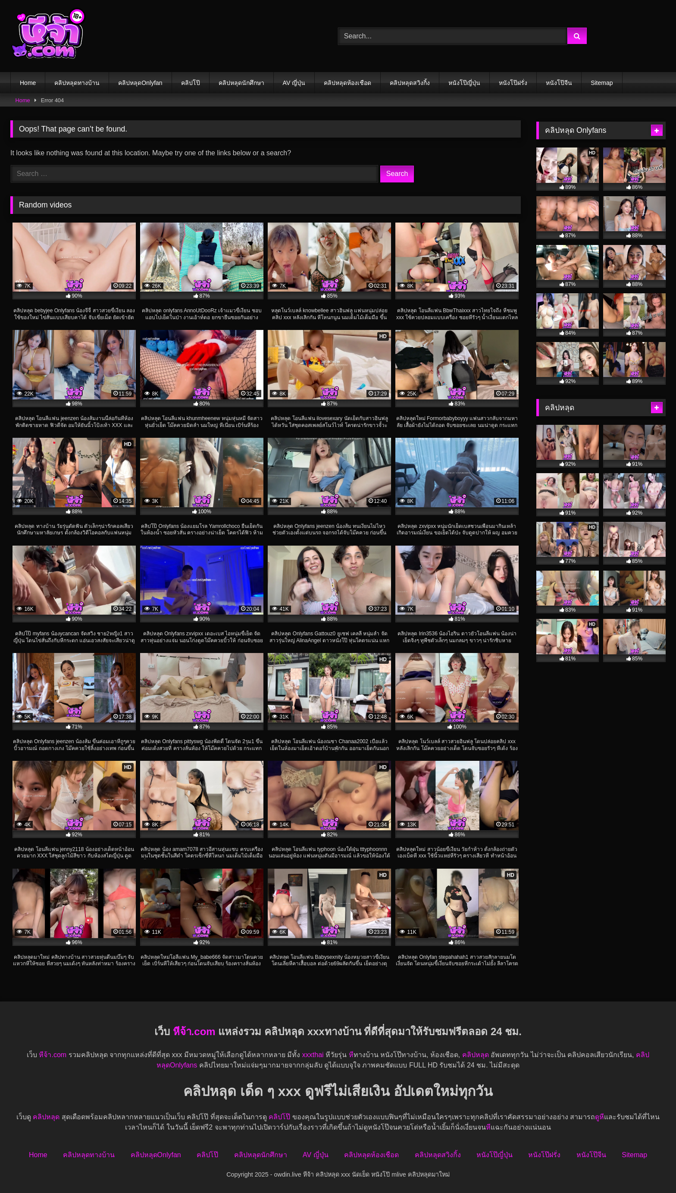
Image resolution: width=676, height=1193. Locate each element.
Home (28, 82)
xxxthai (313, 1054)
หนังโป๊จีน (559, 82)
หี (351, 1054)
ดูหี (599, 1117)
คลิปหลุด (475, 1054)
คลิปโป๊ (190, 82)
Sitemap (602, 82)
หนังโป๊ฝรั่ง (513, 82)
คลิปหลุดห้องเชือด (347, 82)
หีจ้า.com (194, 1031)
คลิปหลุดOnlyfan (140, 82)
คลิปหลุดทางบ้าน (77, 82)
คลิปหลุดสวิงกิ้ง (410, 82)
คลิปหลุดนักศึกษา (241, 82)
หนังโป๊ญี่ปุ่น (464, 82)
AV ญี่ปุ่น (294, 82)
